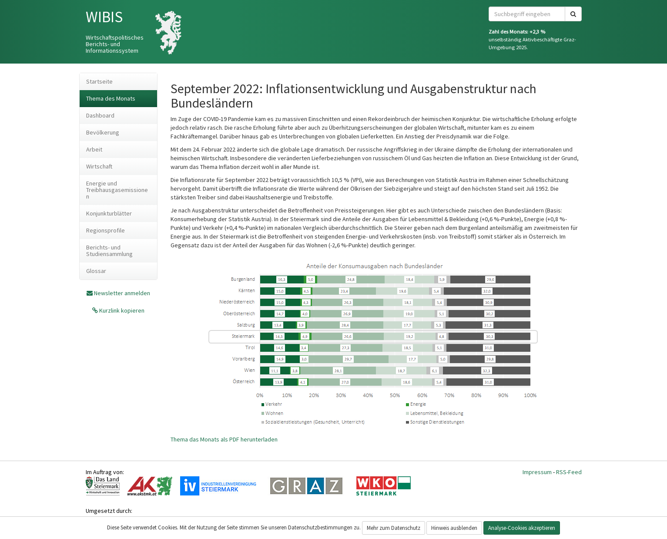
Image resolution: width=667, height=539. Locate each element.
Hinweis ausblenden (454, 528)
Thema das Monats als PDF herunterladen (224, 439)
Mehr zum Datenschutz (393, 528)
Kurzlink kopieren (121, 310)
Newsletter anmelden (122, 293)
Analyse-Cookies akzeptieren (521, 528)
